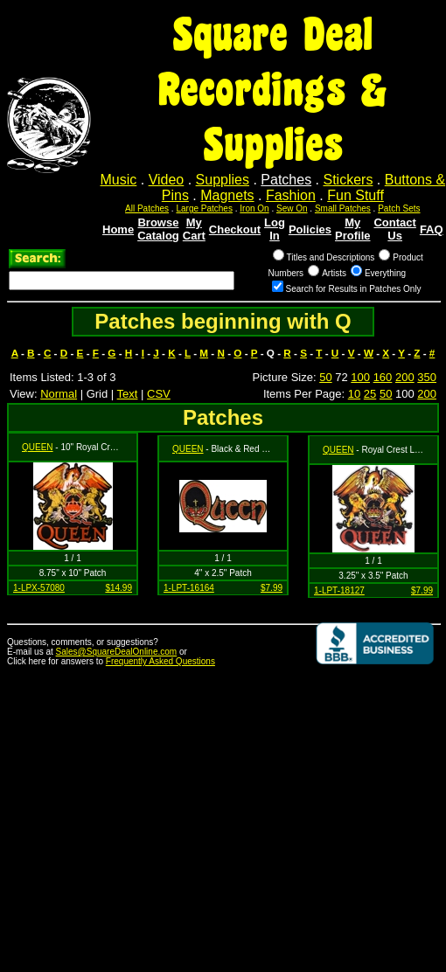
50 (325, 377)
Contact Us (394, 229)
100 (360, 377)
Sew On (292, 208)
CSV (159, 393)
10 (354, 393)
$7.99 (271, 588)
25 (370, 393)
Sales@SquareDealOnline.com (117, 651)
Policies (310, 229)
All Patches (147, 208)
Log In (274, 229)
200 (405, 377)
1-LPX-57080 (39, 588)
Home (118, 229)
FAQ (431, 229)
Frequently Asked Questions (160, 661)
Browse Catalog (158, 229)
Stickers (348, 179)
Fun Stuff (355, 195)
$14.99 (118, 588)
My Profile (352, 229)
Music (119, 179)
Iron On (254, 208)
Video (167, 179)
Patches (286, 179)
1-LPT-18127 (339, 590)
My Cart (194, 229)
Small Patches (343, 208)
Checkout (235, 229)
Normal (58, 393)
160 (383, 377)
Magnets (227, 195)
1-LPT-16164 (189, 588)
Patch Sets (399, 208)
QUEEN (37, 447)
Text (127, 393)
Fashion (291, 195)
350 (426, 377)
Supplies (222, 179)
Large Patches (204, 208)
